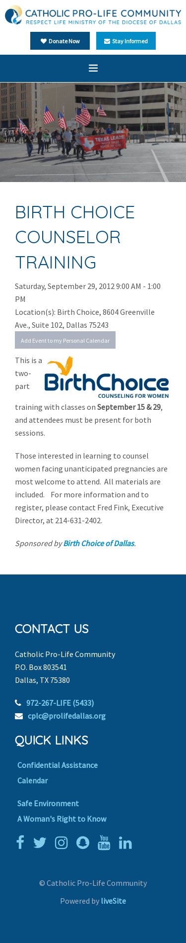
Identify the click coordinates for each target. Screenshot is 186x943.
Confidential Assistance (57, 765)
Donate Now (60, 41)
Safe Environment (48, 803)
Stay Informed (126, 41)
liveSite (113, 901)
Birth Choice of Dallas (98, 543)
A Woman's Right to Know (61, 819)
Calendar (32, 780)
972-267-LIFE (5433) (60, 703)
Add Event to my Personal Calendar (65, 340)
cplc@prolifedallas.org (67, 716)
